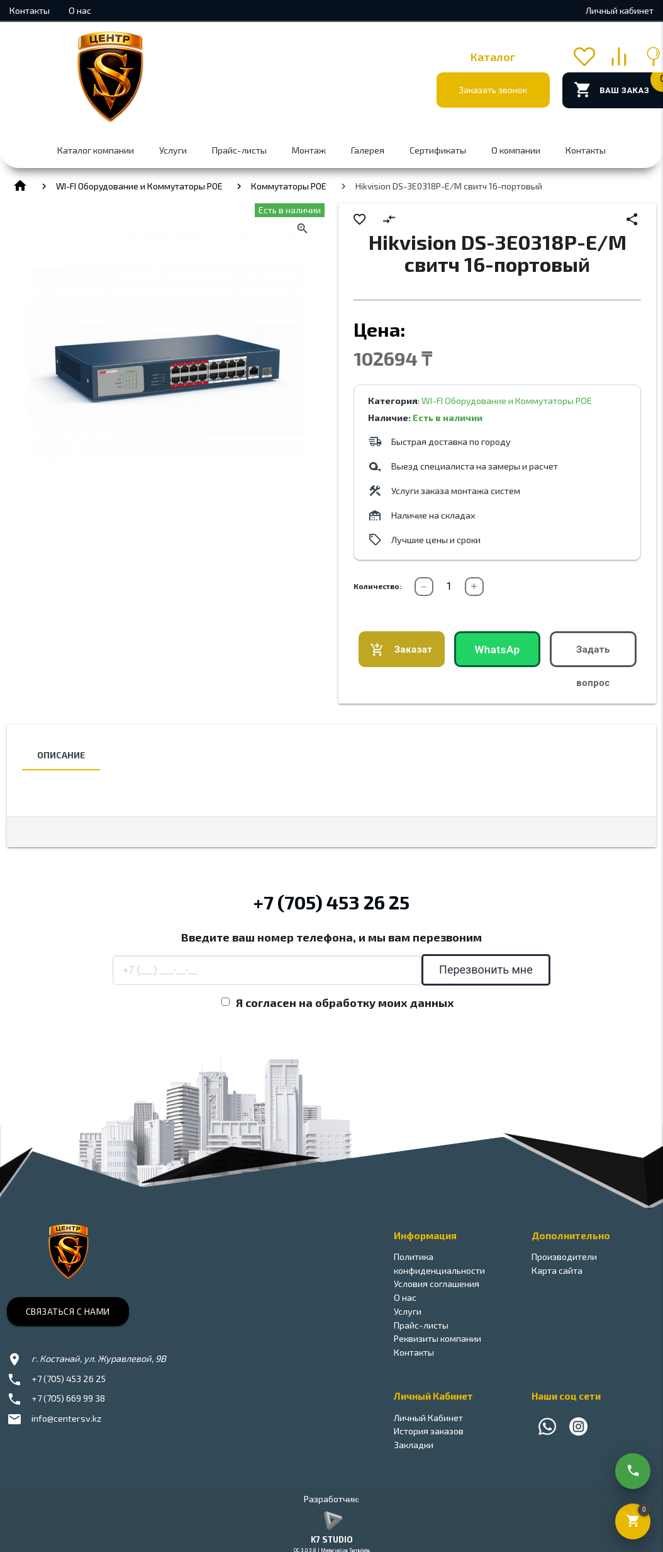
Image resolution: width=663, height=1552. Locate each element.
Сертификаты (438, 150)
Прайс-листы (239, 150)
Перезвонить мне (486, 969)
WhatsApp (497, 655)
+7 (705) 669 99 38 (68, 1398)
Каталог (493, 57)
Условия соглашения (436, 1283)
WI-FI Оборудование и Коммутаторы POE (139, 186)
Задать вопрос (593, 655)
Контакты (29, 10)
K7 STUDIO (332, 1539)
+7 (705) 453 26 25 (332, 902)
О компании (515, 150)
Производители (564, 1256)
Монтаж (309, 150)
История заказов (429, 1430)
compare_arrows (389, 219)
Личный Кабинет (428, 1417)
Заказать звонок (493, 89)
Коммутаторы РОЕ (288, 186)
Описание (61, 755)
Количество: (378, 586)
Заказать (401, 650)
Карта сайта (557, 1270)
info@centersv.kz (66, 1418)
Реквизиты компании (437, 1338)
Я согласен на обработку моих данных (345, 1002)
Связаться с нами (68, 1311)
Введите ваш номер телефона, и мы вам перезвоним (331, 937)
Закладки (413, 1444)
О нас (80, 10)
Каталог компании (95, 150)
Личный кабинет (620, 10)
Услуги (173, 150)
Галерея (367, 150)
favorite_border (359, 219)
